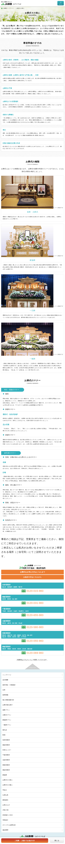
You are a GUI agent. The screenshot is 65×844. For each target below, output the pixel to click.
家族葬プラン (7, 720)
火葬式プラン (7, 715)
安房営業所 (6, 740)
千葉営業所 (6, 755)
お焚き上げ (6, 805)
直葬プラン (6, 710)
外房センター (7, 750)
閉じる (57, 840)
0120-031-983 (35, 602)
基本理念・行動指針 (9, 685)
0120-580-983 (35, 627)
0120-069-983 (35, 652)
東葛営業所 (6, 765)
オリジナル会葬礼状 (9, 825)
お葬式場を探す (8, 705)
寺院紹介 (5, 820)
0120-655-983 (35, 615)
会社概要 (5, 680)
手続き (5, 790)
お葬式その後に (8, 785)
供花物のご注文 (8, 815)
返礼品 (5, 730)
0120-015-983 (35, 590)
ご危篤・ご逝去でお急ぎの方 (25, 840)
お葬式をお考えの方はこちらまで (32, 572)
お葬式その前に (8, 780)
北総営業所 (6, 760)
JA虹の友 (6, 810)
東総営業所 (6, 770)
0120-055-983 (35, 640)
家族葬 (5, 775)
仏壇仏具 (5, 795)
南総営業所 (6, 745)
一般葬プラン (7, 725)
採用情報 (5, 695)
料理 (4, 735)
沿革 (4, 690)
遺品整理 (5, 830)
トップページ (7, 675)
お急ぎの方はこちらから (32, 577)
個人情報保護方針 (8, 700)
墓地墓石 (5, 800)
